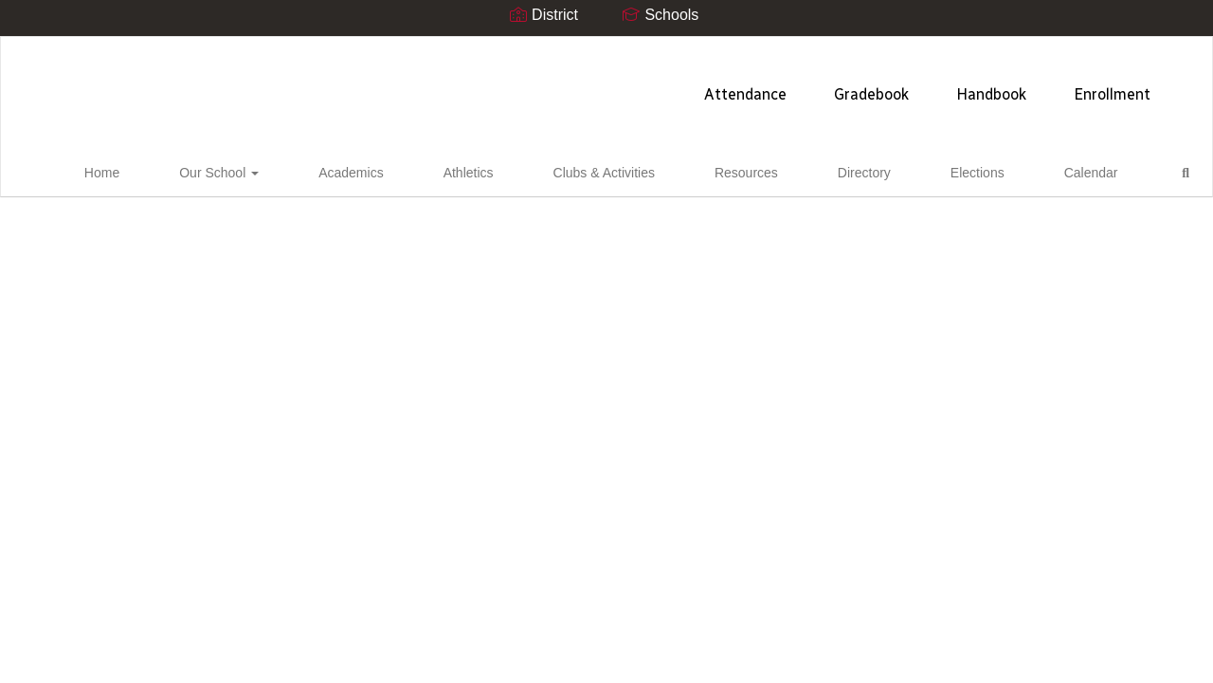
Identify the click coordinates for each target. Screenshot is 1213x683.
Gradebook (624, 85)
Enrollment (864, 85)
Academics (364, 169)
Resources (665, 169)
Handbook (744, 85)
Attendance (498, 85)
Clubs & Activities (555, 169)
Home (177, 169)
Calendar (917, 169)
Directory (752, 169)
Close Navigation (1067, 177)
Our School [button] (263, 169)
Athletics (450, 169)
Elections (834, 169)
